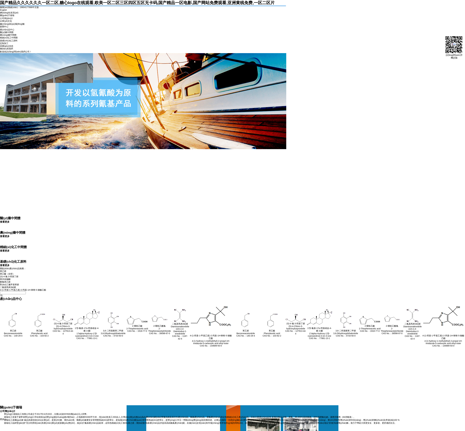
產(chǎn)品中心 (7, 29)
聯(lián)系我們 (6, 48)
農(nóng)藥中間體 (8, 35)
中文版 (36, 7)
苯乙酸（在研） (7, 274)
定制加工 (4, 43)
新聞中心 (4, 26)
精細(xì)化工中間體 (9, 37)
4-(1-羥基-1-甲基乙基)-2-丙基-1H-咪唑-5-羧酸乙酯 (23, 290)
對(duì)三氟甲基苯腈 (9, 284)
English (3, 10)
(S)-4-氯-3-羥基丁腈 (9, 276)
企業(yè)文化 (6, 21)
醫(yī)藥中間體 (6, 32)
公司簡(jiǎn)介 (6, 18)
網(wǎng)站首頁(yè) (9, 12)
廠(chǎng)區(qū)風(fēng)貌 (12, 24)
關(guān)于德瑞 (7, 15)
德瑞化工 (8, 417)
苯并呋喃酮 (5, 279)
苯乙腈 (3, 271)
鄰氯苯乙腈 (5, 282)
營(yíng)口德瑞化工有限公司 (17, 414)
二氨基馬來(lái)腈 (8, 287)
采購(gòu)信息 (6, 46)
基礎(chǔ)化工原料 (8, 40)
